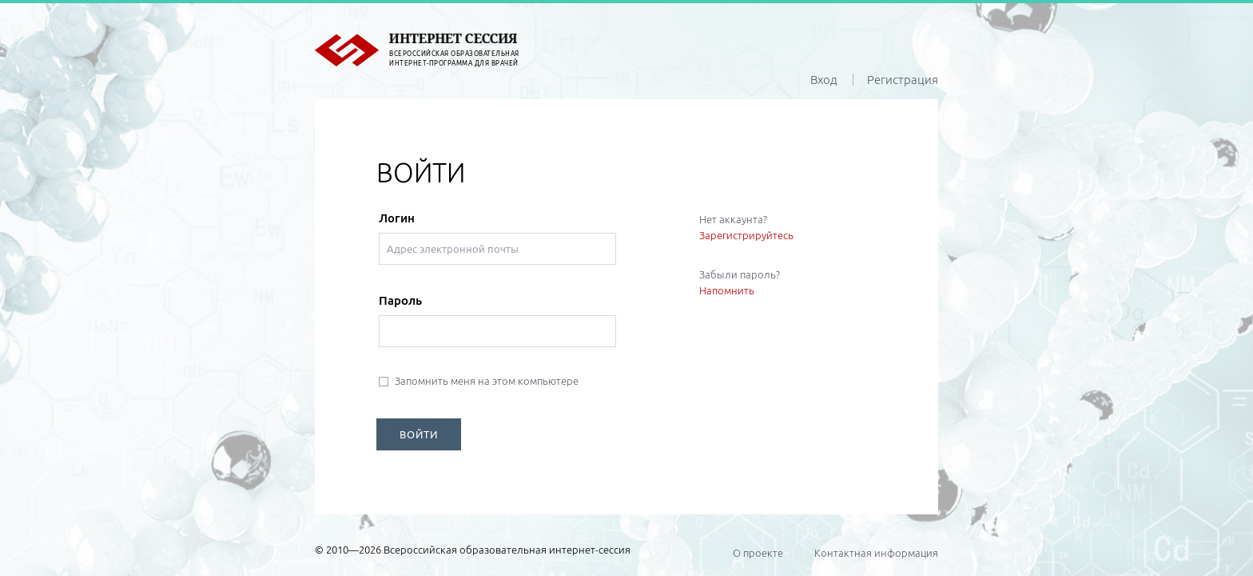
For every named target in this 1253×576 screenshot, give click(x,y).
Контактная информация (876, 552)
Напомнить (726, 290)
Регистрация (902, 80)
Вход (823, 80)
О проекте (758, 552)
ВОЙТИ (419, 434)
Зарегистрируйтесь (746, 235)
